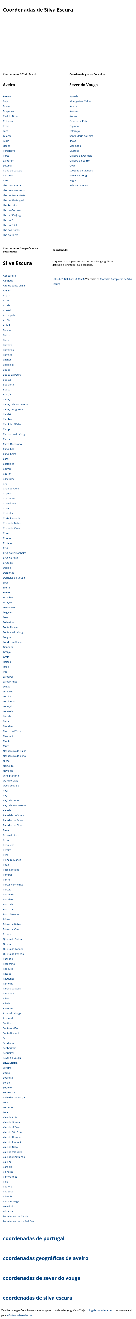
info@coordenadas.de (19, 1315)
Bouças (7, 379)
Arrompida (9, 315)
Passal (6, 830)
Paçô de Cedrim (12, 800)
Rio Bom (8, 1008)
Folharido (8, 622)
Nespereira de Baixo (14, 750)
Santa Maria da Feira (81, 135)
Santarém (8, 160)
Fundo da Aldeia (12, 642)
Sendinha (8, 1043)
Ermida (7, 592)
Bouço (6, 389)
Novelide (8, 770)
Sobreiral (8, 1077)
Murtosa (74, 150)
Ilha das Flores (11, 230)
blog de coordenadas (100, 1310)
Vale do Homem (12, 1137)
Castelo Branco (11, 116)
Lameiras (8, 676)
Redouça (8, 968)
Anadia (73, 106)
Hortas (7, 661)
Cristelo (7, 543)
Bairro (6, 335)
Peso (6, 854)
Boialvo (7, 359)
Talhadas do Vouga (14, 1097)
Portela (7, 889)
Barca (6, 340)
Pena (6, 840)
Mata (6, 721)
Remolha (8, 983)
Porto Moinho (11, 914)
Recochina (9, 963)
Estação (7, 602)
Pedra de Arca (11, 835)
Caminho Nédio (12, 424)
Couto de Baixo (11, 523)
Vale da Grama (11, 1122)
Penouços (8, 845)
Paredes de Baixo (13, 820)
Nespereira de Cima (14, 755)
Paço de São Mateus (14, 805)
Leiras (6, 686)
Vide (5, 1181)
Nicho (6, 760)
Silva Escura (10, 1062)
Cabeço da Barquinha (15, 404)
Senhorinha (9, 1048)
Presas (7, 934)
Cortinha (8, 513)
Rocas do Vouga (12, 1013)
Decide (7, 567)
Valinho (7, 1161)
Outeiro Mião (10, 780)
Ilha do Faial (10, 225)
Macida (7, 716)
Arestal (7, 310)
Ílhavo (73, 140)
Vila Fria (7, 1186)
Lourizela (8, 711)
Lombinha (9, 701)
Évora (6, 126)
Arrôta (6, 320)
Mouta (6, 741)
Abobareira (9, 275)
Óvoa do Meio (11, 785)
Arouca (74, 111)
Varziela (7, 1166)
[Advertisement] (68, 44)
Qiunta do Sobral (12, 939)
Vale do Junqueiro (13, 1142)
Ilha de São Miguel (13, 200)
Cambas (7, 419)
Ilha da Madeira (12, 185)
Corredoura (9, 503)
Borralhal (8, 364)
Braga (6, 106)
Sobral (6, 1072)
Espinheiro (9, 597)
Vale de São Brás (12, 1132)
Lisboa (6, 145)
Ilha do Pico (9, 220)
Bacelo (7, 330)
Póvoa (6, 919)
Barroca (7, 354)
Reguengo (9, 978)
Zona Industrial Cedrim (16, 1216)
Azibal (6, 325)
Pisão (6, 864)
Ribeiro (7, 998)
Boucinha (8, 384)
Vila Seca (8, 1191)
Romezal (8, 1018)
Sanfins (7, 1023)
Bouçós (7, 394)
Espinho (74, 126)
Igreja (6, 666)
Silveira (7, 1067)
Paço (6, 795)
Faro (5, 131)
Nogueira (8, 765)
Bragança (8, 111)
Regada (7, 973)
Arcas (6, 300)
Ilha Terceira (10, 205)
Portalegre (9, 150)
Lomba (7, 696)
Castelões (8, 463)
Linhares (8, 691)
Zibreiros (8, 1211)
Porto (6, 155)
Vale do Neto (10, 1147)
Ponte (6, 879)
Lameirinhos (10, 681)
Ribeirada (8, 993)
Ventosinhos (10, 1176)
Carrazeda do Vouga (14, 434)
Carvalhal (8, 449)
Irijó (5, 671)
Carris (6, 439)
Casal (6, 458)
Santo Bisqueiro (12, 1033)
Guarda (7, 135)
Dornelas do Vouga (14, 577)
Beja (5, 101)
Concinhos (9, 498)
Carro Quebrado (12, 444)
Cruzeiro (8, 562)
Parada (7, 810)
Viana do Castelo (12, 170)
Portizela (8, 904)
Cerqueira (8, 478)
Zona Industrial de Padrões (18, 1221)
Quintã (7, 944)
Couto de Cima (11, 528)
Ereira (6, 587)
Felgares (8, 612)
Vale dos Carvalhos (14, 1156)
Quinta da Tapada (13, 949)
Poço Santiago (11, 869)
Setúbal (7, 165)
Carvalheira (9, 453)
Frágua (7, 637)
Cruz (5, 548)
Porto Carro (9, 909)
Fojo (5, 617)
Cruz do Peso (10, 557)
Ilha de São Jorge (12, 215)
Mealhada (75, 145)
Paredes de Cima (12, 825)
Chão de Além (11, 488)
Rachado (8, 958)
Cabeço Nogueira (13, 409)
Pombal (7, 874)
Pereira (7, 850)
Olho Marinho (11, 775)
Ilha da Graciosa (12, 210)
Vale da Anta (10, 1117)
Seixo (6, 1038)
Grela (6, 656)
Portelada (8, 894)
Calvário (7, 414)
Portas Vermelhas (13, 884)
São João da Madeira (81, 170)
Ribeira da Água (12, 988)
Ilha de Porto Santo (14, 190)
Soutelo (7, 1087)
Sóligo (6, 1082)
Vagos (73, 180)
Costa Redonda (11, 518)
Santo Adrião (10, 1028)
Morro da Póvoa (12, 731)
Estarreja (75, 131)
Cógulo (7, 493)
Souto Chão (9, 1092)
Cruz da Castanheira (14, 552)
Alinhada (8, 280)
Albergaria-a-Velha (80, 101)
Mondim (8, 726)
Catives (7, 468)
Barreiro (8, 345)
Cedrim (7, 473)
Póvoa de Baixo (12, 924)
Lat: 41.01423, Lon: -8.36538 (68, 279)
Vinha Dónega (11, 1201)
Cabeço (7, 399)
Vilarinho (8, 1196)
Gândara (8, 647)
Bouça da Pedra (12, 374)
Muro (6, 746)
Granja (7, 651)
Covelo (7, 538)
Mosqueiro (9, 736)
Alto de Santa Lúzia (14, 285)
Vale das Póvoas (12, 1127)
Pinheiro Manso (12, 859)
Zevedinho (9, 1206)
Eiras (6, 582)
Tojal (5, 1112)
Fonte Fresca (10, 627)
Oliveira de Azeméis (81, 155)
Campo (7, 429)
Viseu (6, 180)
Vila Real (8, 175)
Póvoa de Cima (11, 929)
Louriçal (7, 706)
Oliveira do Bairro (80, 160)
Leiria (6, 140)
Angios (7, 295)
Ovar (72, 165)
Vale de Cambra (79, 185)
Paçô (6, 790)
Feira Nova (9, 607)
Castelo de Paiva (79, 121)
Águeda (74, 96)
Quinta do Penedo (13, 953)
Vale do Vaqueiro (13, 1151)
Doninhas (8, 572)
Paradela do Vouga (14, 815)
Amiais (7, 290)
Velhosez (8, 1171)
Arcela (6, 305)
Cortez (6, 508)
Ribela (6, 1003)
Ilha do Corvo (10, 234)
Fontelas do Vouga (13, 632)
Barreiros (8, 349)
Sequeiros (9, 1052)
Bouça (6, 369)
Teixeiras (8, 1107)
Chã (5, 483)
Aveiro (7, 96)
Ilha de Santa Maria (14, 195)
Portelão (8, 899)
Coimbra (8, 121)
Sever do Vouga (79, 175)
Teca (5, 1102)
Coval (6, 533)
